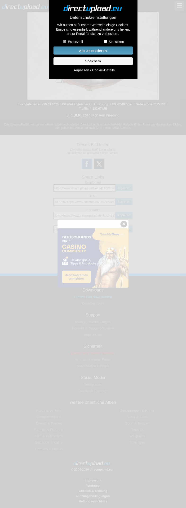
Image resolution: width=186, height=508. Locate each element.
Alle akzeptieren (93, 50)
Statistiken (116, 42)
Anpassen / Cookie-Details (94, 70)
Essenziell (75, 42)
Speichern (93, 61)
